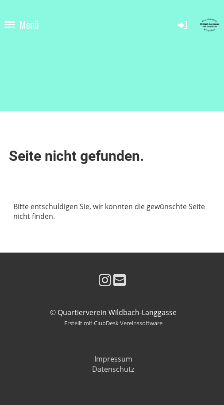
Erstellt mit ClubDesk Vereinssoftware (113, 323)
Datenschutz (113, 369)
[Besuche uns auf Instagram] (105, 279)
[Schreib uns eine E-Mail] (119, 279)
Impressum (113, 359)
